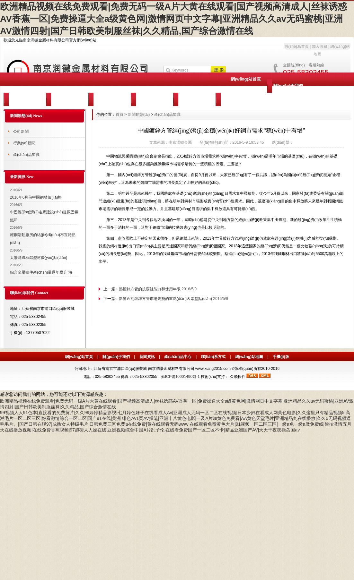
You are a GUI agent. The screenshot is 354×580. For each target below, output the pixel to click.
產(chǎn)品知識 (26, 154)
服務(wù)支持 (152, 99)
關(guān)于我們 (288, 85)
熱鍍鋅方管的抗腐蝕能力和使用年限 (150, 289)
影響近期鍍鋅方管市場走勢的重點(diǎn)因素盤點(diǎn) (165, 298)
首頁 (119, 114)
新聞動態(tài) (25, 99)
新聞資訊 (147, 356)
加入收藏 (319, 46)
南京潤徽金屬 (180, 142)
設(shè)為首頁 (297, 46)
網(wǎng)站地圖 (249, 356)
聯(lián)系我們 (194, 99)
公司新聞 (21, 131)
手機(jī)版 (281, 356)
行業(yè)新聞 (24, 143)
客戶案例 (109, 99)
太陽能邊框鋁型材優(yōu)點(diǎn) (38, 257)
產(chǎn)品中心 (67, 99)
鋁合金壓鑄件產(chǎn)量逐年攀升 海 (41, 272)
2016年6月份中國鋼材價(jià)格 (36, 197)
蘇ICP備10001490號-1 (180, 376)
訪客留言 (236, 99)
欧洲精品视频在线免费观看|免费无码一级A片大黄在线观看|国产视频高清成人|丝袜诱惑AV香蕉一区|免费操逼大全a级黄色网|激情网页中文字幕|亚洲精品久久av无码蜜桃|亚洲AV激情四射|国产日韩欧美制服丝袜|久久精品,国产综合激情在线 (173, 19)
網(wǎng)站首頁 (246, 79)
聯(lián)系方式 (213, 356)
